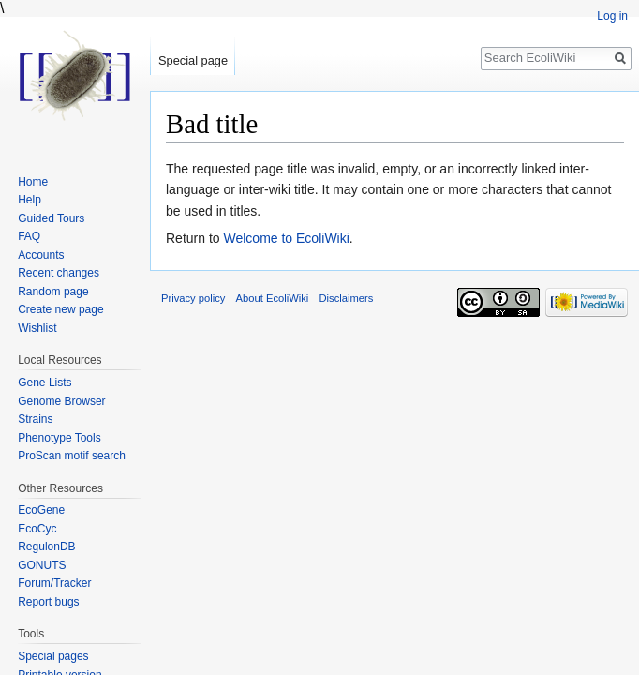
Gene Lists (44, 382)
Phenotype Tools (59, 437)
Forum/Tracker (54, 583)
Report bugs (48, 601)
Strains (35, 419)
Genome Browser (61, 401)
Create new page (60, 309)
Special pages (53, 656)
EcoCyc (37, 528)
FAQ (29, 236)
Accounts (41, 255)
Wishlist (37, 328)
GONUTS (42, 565)
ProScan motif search (72, 455)
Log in (612, 15)
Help (29, 199)
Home (33, 181)
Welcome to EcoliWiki (286, 238)
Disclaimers (346, 298)
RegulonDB (46, 546)
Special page (193, 60)
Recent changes (58, 272)
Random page (53, 291)
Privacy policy (193, 298)
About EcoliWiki (272, 298)
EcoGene (41, 510)
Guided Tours (51, 218)
